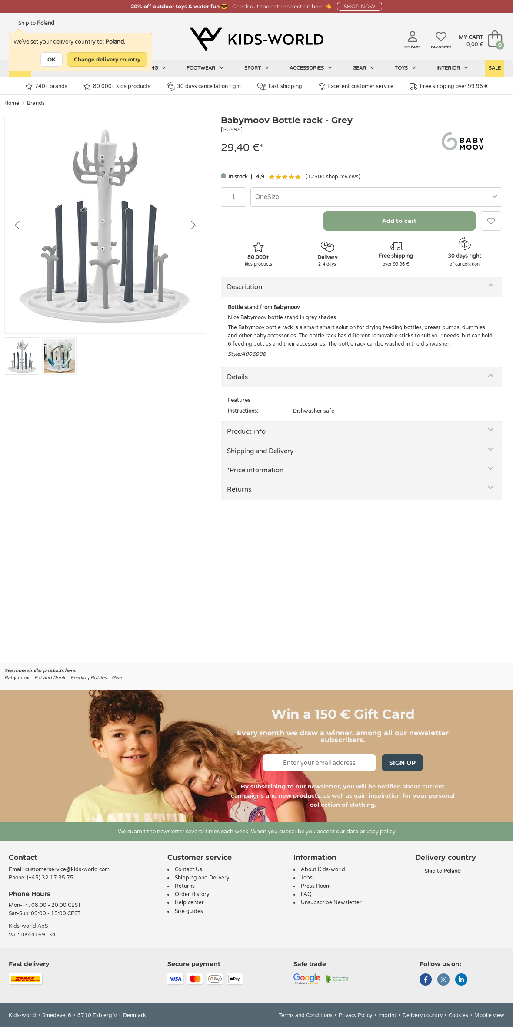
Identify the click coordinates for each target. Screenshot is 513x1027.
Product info (246, 431)
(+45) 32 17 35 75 (50, 878)
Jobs (307, 878)
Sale (495, 68)
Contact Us (188, 869)
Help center (189, 902)
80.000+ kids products (116, 86)
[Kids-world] (256, 39)
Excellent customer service (356, 86)
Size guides (189, 911)
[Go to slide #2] (59, 356)
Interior (452, 68)
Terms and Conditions (306, 1015)
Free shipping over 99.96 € (449, 86)
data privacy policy (371, 831)
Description (244, 287)
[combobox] (376, 197)
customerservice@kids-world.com (67, 869)
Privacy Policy (355, 1015)
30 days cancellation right (204, 86)
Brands (36, 103)
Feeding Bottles (88, 677)
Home (11, 103)
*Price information (255, 470)
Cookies (458, 1015)
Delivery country (423, 1015)
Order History (192, 894)
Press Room (316, 886)
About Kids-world (323, 869)
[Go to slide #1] (22, 356)
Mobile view (489, 1015)
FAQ (306, 894)
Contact (23, 857)
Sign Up (402, 763)
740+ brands (46, 86)
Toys (405, 68)
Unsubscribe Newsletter (331, 902)
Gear (364, 68)
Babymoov (16, 677)
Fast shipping (279, 86)
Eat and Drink (49, 677)
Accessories (311, 68)
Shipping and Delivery (260, 451)
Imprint (387, 1015)
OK (51, 59)
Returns (239, 489)
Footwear (205, 68)
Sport (257, 68)
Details (237, 377)
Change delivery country (107, 59)
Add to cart (399, 220)
